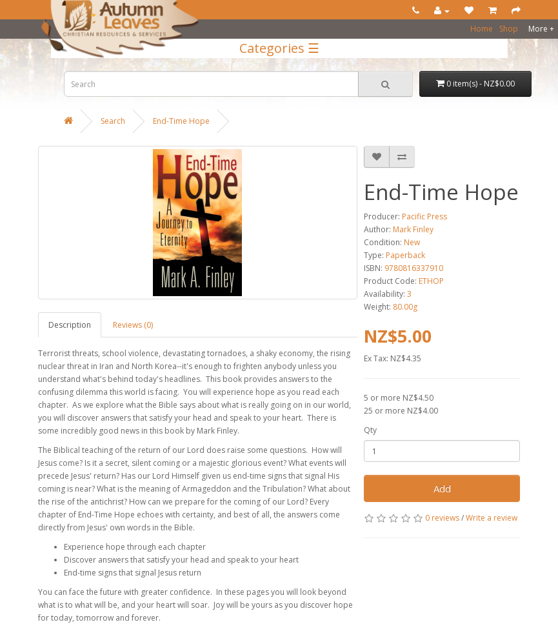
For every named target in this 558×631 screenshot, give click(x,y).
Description (69, 324)
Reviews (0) (133, 324)
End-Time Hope (181, 120)
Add (442, 488)
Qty (370, 430)
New (412, 242)
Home (481, 28)
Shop (508, 28)
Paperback (405, 255)
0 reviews (442, 517)
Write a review (491, 517)
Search (113, 120)
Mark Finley (413, 229)
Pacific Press (424, 216)
